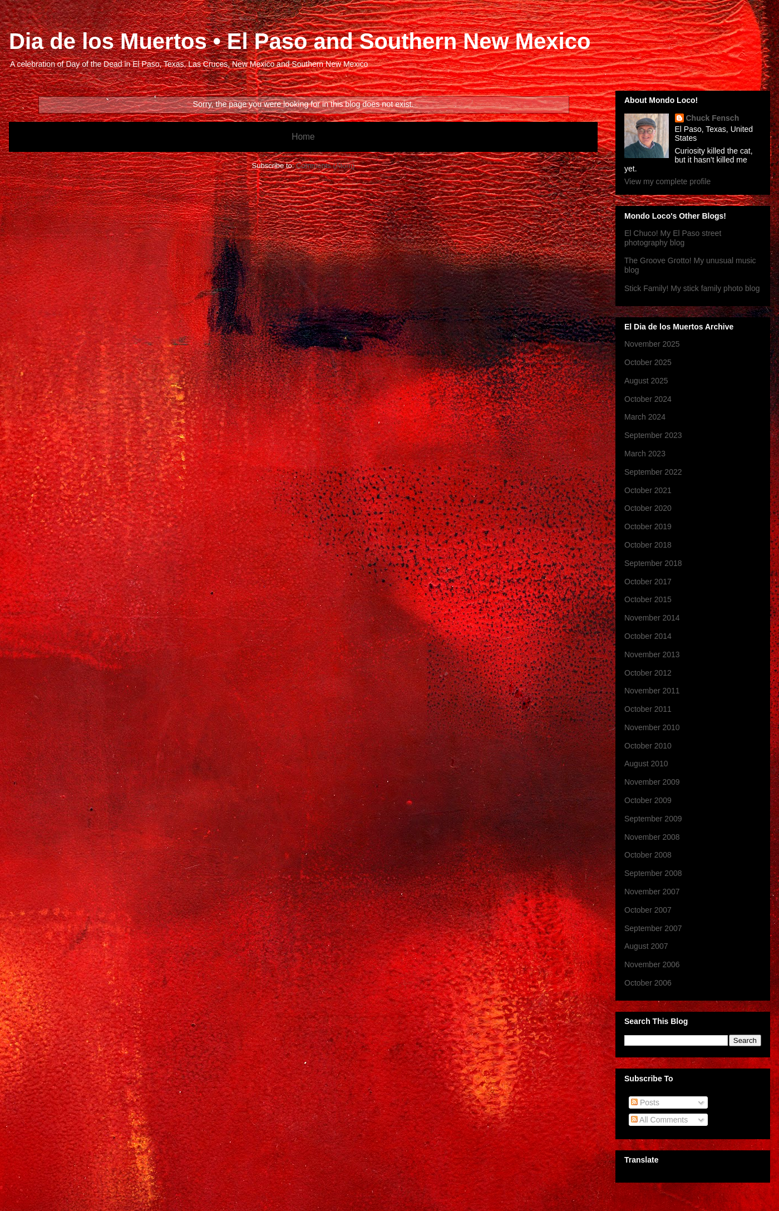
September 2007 (653, 928)
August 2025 (646, 380)
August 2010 (646, 763)
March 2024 (644, 416)
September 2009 (653, 818)
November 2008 (652, 837)
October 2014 (648, 636)
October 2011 (648, 709)
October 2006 (648, 982)
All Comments (659, 1119)
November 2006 (652, 964)
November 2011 (652, 690)
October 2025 (648, 362)
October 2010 (648, 745)
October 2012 (648, 672)
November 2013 (652, 654)
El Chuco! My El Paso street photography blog (672, 238)
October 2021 (648, 490)
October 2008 (648, 854)
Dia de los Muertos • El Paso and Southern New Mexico (299, 41)
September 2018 (653, 563)
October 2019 (648, 526)
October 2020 (648, 508)
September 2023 (653, 435)
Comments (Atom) (325, 165)
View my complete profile (667, 181)
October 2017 (648, 581)
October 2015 (648, 599)
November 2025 (652, 343)
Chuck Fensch (712, 118)
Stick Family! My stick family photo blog (692, 288)
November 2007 (652, 891)
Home (303, 136)
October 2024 (648, 399)
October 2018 (648, 544)
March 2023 (644, 453)
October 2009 (648, 800)
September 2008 (653, 873)
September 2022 (653, 471)
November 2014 (652, 617)
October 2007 (648, 909)
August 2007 (646, 946)
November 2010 (652, 727)
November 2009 (652, 781)
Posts (645, 1102)
